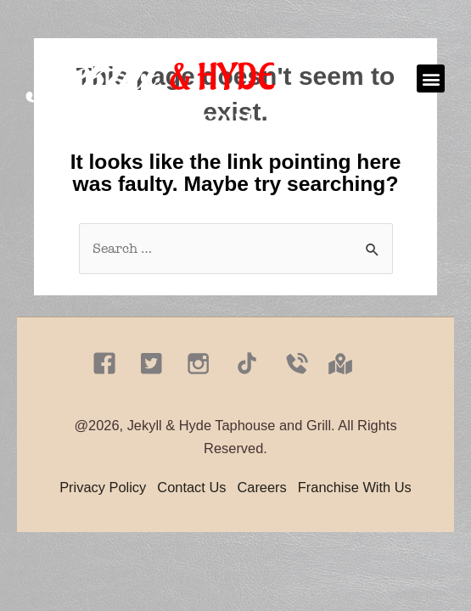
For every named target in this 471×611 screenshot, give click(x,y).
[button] (431, 78)
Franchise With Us (355, 487)
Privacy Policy (102, 487)
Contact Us (191, 487)
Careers (261, 487)
